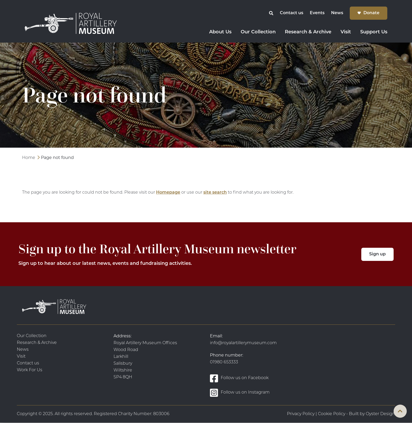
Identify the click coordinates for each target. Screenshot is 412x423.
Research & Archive (308, 32)
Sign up (377, 254)
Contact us (291, 13)
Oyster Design (380, 414)
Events (317, 13)
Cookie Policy (331, 414)
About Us (220, 32)
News (337, 13)
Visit (346, 32)
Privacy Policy (301, 414)
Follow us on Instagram (240, 392)
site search (215, 192)
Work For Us (29, 370)
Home (28, 158)
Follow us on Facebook (239, 378)
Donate (371, 13)
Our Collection (258, 32)
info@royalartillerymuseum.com (243, 343)
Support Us (373, 32)
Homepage (168, 192)
